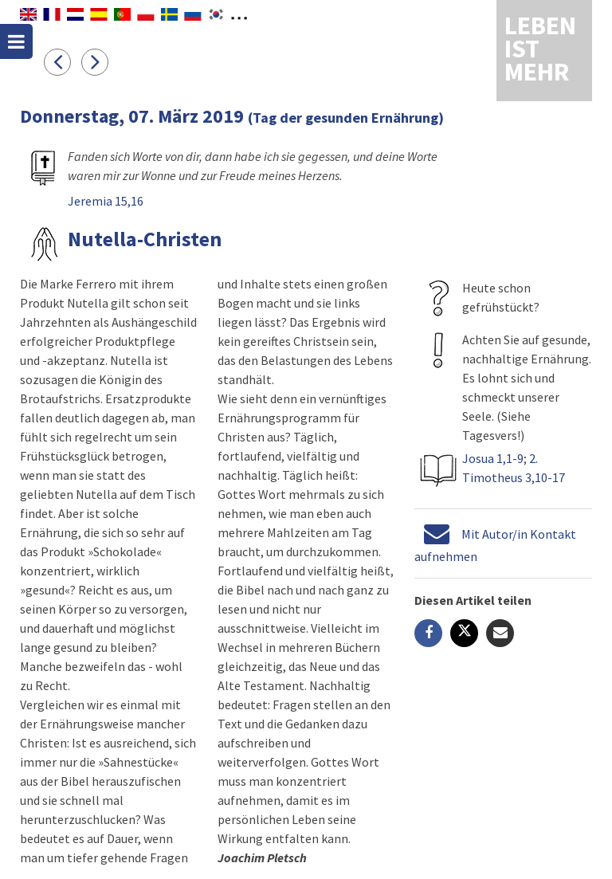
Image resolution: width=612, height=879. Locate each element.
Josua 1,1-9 (493, 458)
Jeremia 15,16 (105, 201)
